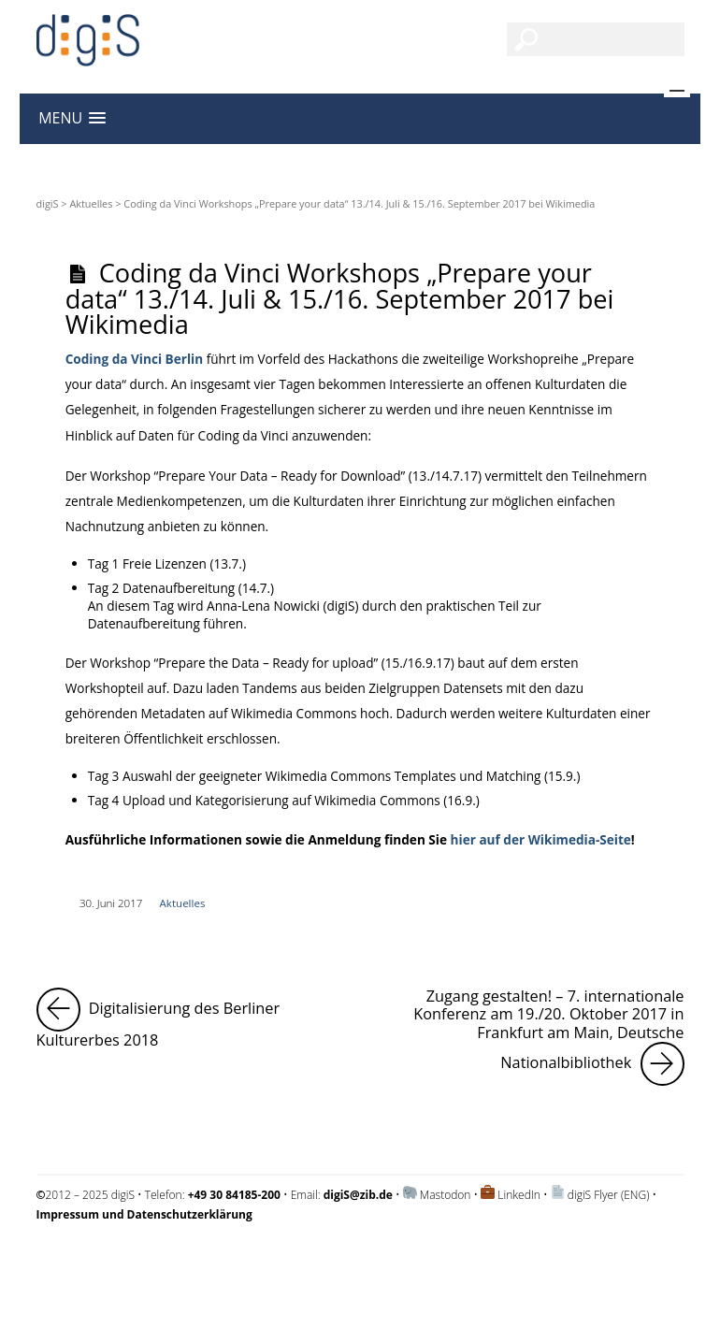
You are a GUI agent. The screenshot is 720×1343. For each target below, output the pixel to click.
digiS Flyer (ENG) (609, 1195)
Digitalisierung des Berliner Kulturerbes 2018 (192, 1019)
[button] (72, 118)
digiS (47, 203)
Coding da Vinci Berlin (134, 359)
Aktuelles (90, 203)
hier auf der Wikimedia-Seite (541, 839)
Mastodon (445, 1195)
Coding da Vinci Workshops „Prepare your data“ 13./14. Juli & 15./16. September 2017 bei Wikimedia (339, 297)
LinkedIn (518, 1195)
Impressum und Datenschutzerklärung (133, 1264)
